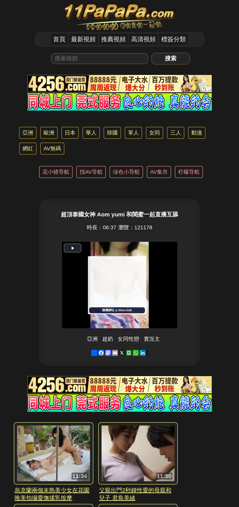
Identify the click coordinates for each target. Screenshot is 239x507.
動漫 (196, 133)
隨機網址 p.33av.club (117, 310)
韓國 (112, 133)
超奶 (107, 339)
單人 (133, 133)
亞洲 (27, 133)
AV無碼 (52, 148)
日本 (70, 133)
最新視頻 (83, 39)
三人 (175, 133)
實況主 (152, 339)
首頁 (59, 39)
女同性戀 (128, 339)
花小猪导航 (55, 172)
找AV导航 (91, 172)
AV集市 (159, 172)
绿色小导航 (126, 172)
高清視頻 (143, 39)
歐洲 (49, 133)
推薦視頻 (113, 39)
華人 (91, 133)
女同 (154, 133)
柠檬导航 (189, 172)
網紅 (27, 148)
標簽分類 (173, 39)
